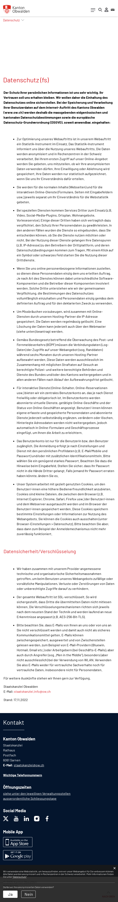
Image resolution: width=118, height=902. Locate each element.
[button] (11, 20)
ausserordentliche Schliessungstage (30, 798)
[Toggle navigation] (93, 11)
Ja (10, 894)
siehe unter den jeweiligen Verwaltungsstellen (37, 793)
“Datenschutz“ (20, 876)
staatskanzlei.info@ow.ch (32, 691)
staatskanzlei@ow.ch (29, 765)
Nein (29, 894)
